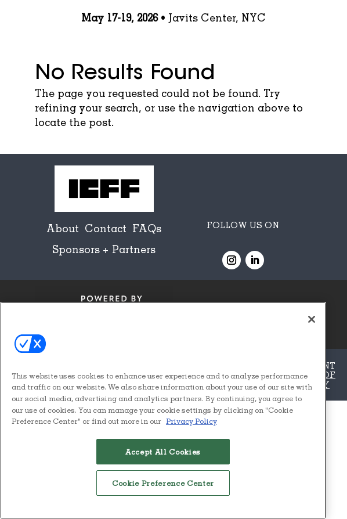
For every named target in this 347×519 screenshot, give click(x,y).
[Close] (311, 319)
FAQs (146, 228)
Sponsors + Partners (104, 249)
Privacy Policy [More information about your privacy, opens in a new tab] (191, 421)
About (62, 228)
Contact (105, 228)
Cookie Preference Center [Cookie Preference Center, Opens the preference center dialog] (163, 483)
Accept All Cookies (163, 451)
